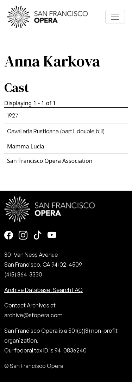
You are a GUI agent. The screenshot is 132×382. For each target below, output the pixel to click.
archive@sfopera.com (33, 315)
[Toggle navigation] (115, 17)
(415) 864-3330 (23, 274)
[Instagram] (23, 236)
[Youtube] (52, 236)
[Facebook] (8, 236)
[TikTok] (37, 236)
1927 (12, 115)
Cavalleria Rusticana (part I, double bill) (56, 131)
